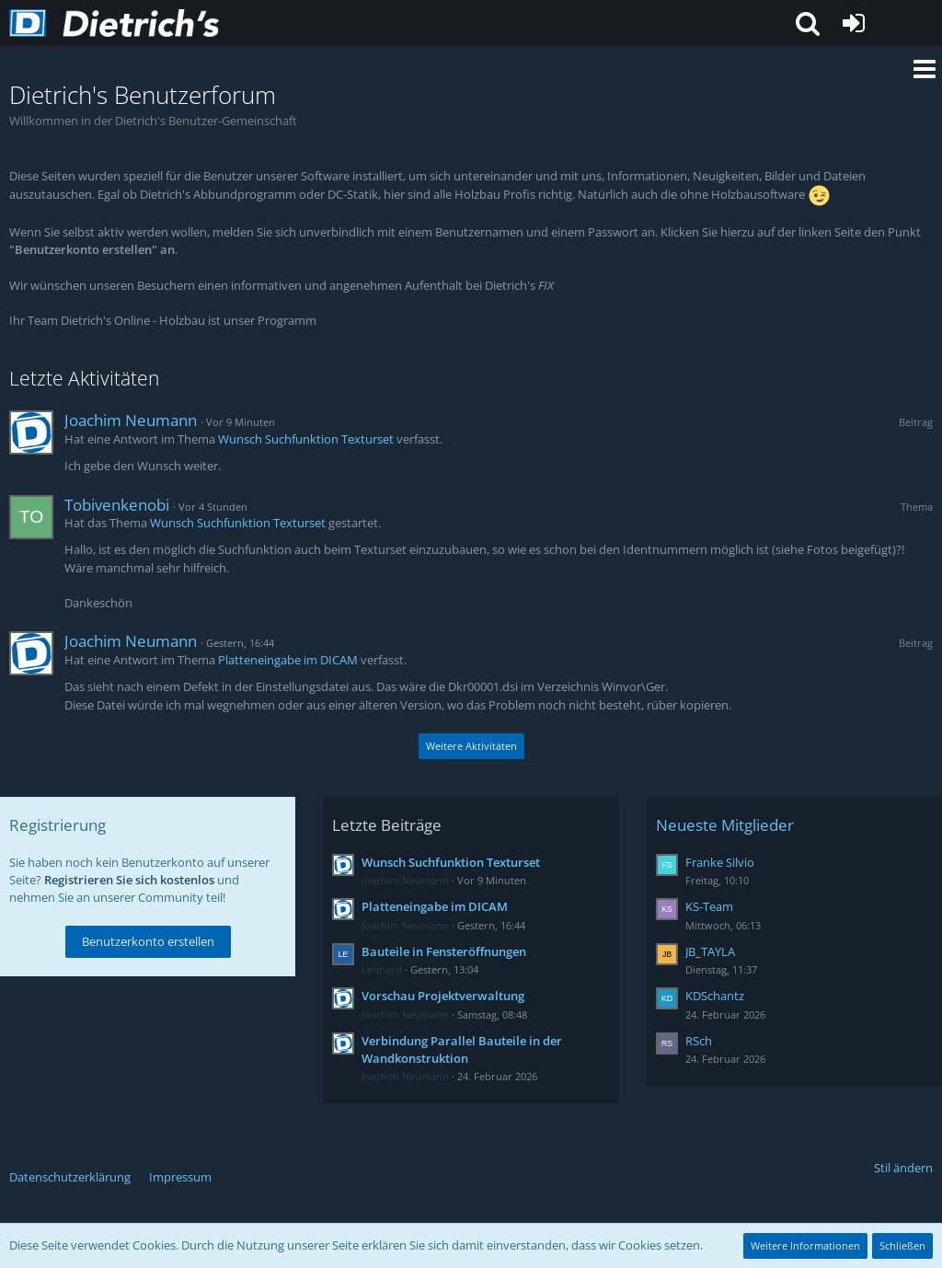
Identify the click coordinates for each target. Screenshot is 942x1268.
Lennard (382, 969)
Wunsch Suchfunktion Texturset (306, 439)
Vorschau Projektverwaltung (443, 995)
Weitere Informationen (805, 1245)
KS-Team (709, 906)
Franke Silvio (719, 862)
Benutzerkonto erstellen (148, 941)
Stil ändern (903, 1167)
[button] (807, 23)
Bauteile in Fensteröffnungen (444, 951)
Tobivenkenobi (116, 504)
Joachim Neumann (130, 420)
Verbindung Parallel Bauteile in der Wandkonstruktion (462, 1049)
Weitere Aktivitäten (471, 746)
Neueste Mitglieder (725, 825)
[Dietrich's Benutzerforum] (114, 23)
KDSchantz (714, 995)
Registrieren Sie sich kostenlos (129, 879)
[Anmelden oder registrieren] (853, 23)
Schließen (902, 1245)
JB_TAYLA (710, 951)
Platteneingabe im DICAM (288, 659)
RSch (698, 1040)
